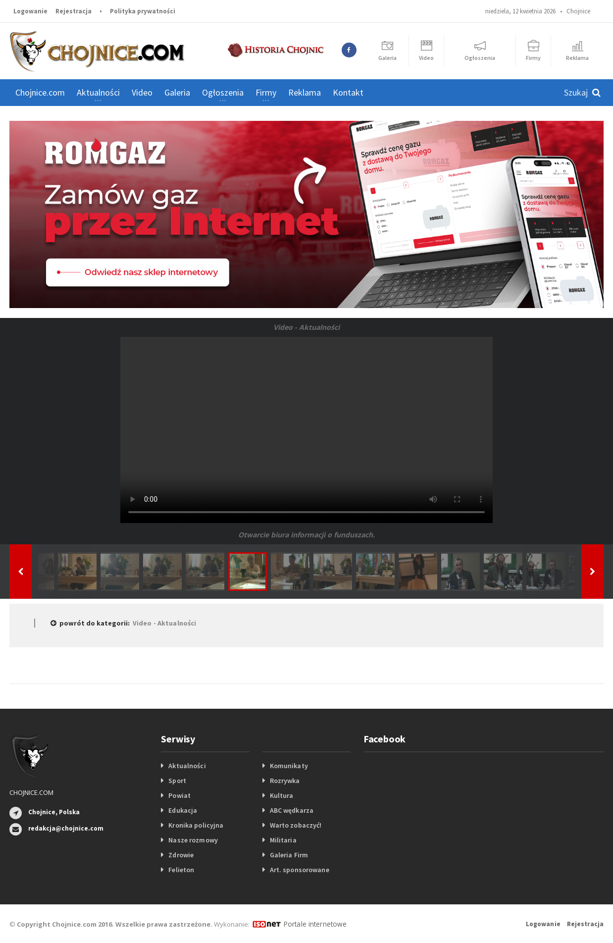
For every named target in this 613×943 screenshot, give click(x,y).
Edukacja (182, 810)
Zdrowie (180, 854)
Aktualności (186, 765)
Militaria (283, 840)
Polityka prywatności (142, 11)
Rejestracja (73, 11)
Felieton (181, 869)
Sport (177, 780)
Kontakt (348, 92)
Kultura (281, 795)
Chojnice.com (40, 92)
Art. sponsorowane (299, 869)
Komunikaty (288, 765)
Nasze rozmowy (192, 840)
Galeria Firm (288, 854)
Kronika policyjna (195, 825)
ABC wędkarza (291, 810)
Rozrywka (285, 780)
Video (142, 92)
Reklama (304, 92)
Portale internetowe (314, 923)
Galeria (177, 92)
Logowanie (30, 11)
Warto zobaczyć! (295, 825)
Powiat (179, 795)
